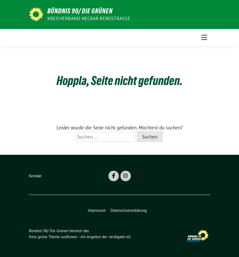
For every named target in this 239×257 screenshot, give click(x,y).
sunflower (69, 236)
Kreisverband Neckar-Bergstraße (88, 18)
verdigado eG (120, 236)
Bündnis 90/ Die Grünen (80, 11)
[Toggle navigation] (204, 37)
